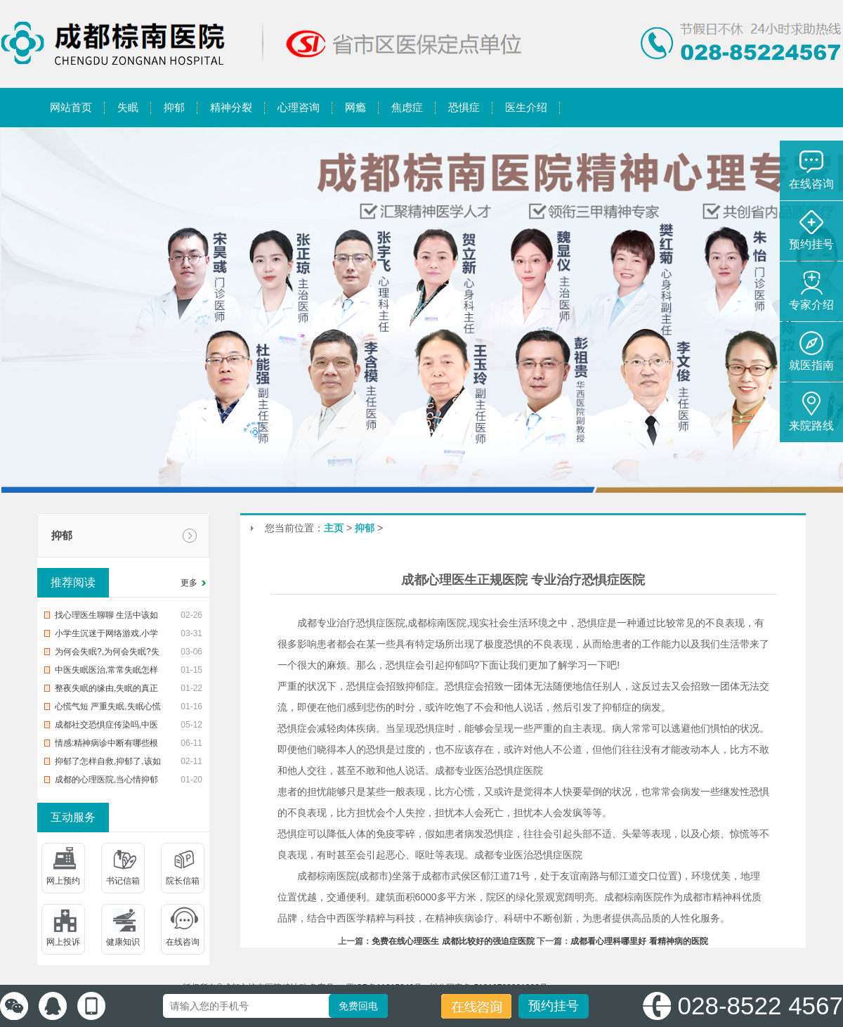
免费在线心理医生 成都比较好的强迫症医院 (453, 941)
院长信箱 (183, 881)
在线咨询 (183, 942)
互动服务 (73, 817)
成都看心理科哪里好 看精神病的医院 (638, 941)
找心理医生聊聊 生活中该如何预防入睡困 (106, 617)
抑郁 (61, 535)
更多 (189, 583)
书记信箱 (123, 881)
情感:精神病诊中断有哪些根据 (106, 745)
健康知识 (123, 942)
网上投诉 (63, 942)
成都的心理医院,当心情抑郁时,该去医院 (106, 782)
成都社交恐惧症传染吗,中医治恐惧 (106, 727)
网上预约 (63, 881)
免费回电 (358, 1006)
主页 (334, 528)
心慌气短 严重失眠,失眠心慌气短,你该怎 (108, 709)
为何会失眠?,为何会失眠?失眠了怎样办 (107, 654)
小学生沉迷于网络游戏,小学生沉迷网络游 (106, 635)
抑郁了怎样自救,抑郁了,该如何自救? (108, 763)
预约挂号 (553, 1006)
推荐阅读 (73, 582)
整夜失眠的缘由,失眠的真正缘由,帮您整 (106, 690)
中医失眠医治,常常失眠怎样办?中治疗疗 (106, 672)
